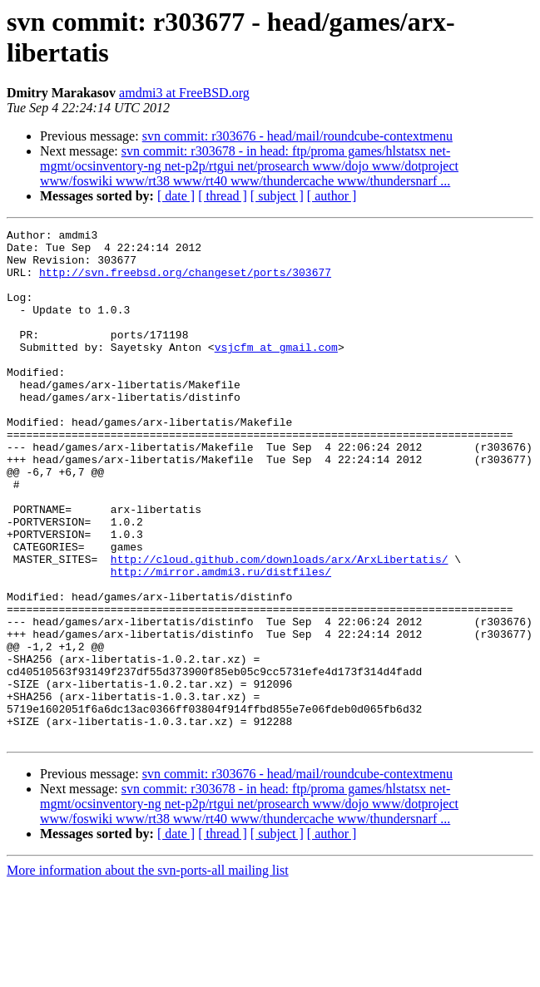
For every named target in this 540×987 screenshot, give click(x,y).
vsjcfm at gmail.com (276, 371)
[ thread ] (222, 196)
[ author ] (332, 196)
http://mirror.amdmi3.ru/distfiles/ (221, 641)
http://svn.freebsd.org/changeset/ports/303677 (185, 281)
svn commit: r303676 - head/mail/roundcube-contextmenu (297, 136)
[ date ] (176, 196)
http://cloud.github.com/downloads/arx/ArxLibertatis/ (279, 626)
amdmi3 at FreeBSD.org (184, 93)
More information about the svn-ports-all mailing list (148, 972)
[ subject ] (277, 196)
